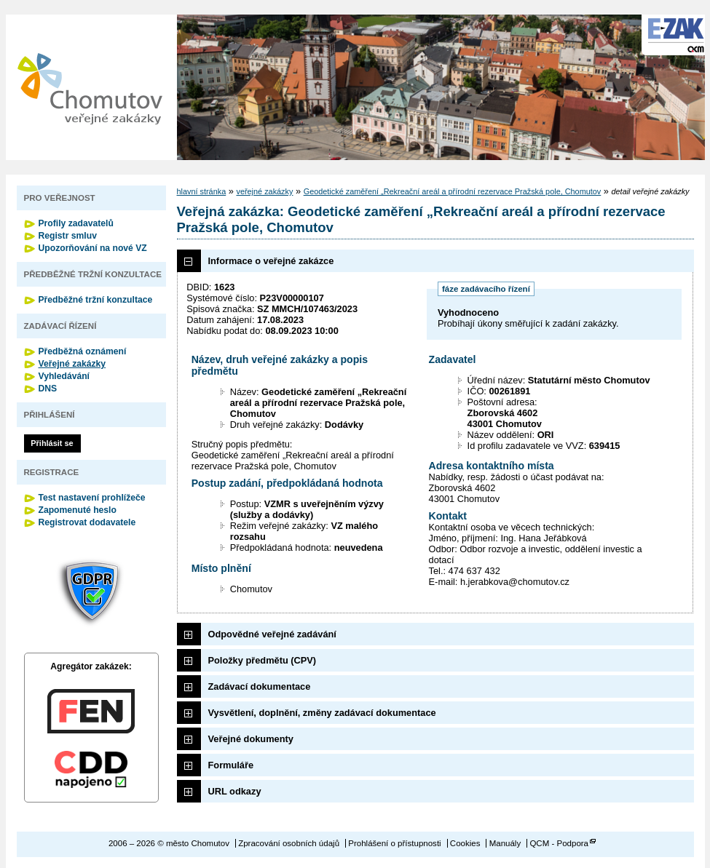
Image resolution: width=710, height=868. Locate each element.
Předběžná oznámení (83, 351)
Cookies (465, 843)
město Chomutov (89, 87)
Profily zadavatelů (76, 223)
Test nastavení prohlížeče (92, 498)
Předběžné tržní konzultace (96, 300)
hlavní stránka (201, 191)
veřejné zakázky (264, 191)
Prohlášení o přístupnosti (394, 843)
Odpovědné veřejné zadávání (272, 634)
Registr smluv (68, 236)
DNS (48, 388)
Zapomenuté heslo (78, 510)
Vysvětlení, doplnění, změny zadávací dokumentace (322, 712)
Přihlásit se (52, 443)
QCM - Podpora (558, 843)
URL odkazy (234, 791)
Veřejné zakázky (72, 364)
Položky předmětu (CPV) (262, 660)
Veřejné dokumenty (250, 738)
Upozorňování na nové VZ (93, 248)
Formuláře (231, 765)
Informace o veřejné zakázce (271, 260)
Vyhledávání (64, 376)
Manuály (505, 843)
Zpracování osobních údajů (288, 843)
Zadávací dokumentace (259, 686)
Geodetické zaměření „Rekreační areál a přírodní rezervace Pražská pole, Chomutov (452, 191)
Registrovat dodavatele (87, 522)
